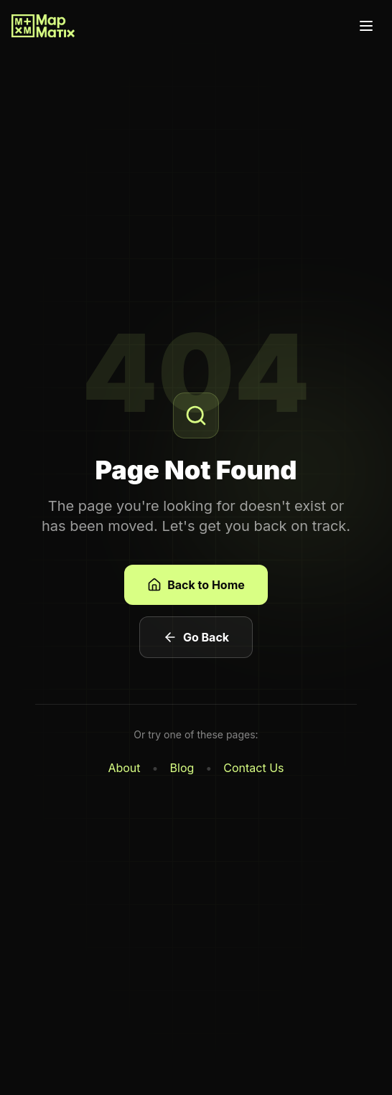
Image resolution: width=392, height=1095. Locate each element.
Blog (182, 768)
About (124, 768)
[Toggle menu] (366, 25)
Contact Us (253, 768)
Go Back (196, 637)
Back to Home (196, 585)
